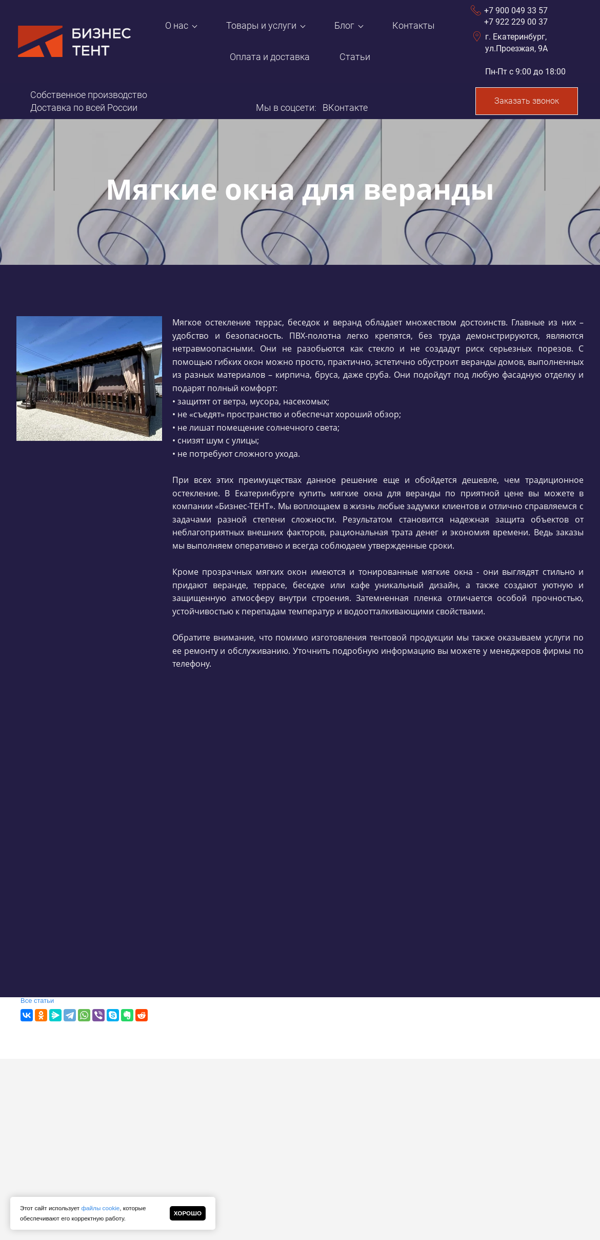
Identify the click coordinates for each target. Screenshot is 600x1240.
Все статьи (37, 1000)
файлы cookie (100, 1208)
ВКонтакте (345, 107)
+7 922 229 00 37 (516, 22)
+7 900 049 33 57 (516, 10)
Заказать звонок (526, 101)
